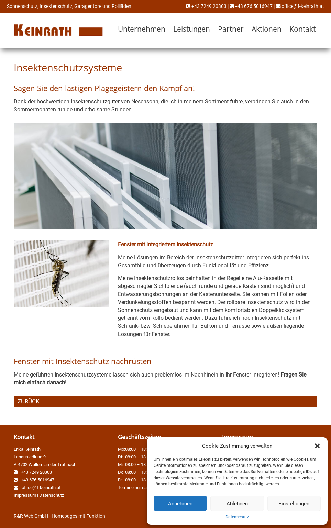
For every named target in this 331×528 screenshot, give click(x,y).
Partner (231, 29)
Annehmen (180, 504)
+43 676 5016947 (251, 6)
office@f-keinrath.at (300, 6)
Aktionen (267, 29)
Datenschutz (237, 517)
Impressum (25, 495)
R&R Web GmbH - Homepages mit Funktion (59, 516)
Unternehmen (141, 29)
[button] (317, 445)
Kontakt (302, 29)
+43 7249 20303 (206, 6)
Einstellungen (293, 504)
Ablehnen (237, 504)
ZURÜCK (29, 401)
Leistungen (191, 29)
